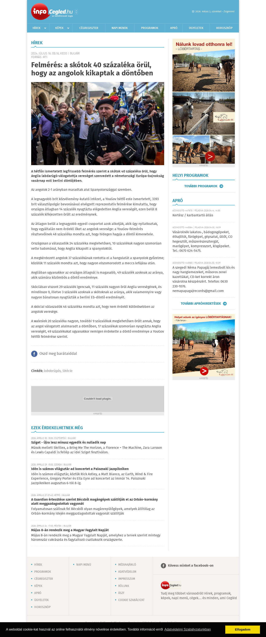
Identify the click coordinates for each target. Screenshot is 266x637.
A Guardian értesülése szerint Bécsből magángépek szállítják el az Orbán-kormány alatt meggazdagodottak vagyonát (94, 501)
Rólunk (123, 586)
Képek (59, 28)
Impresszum (126, 579)
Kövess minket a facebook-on (190, 565)
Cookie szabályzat (131, 600)
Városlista (76, 12)
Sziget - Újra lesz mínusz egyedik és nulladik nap (68, 442)
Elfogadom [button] (242, 629)
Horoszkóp (224, 28)
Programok (149, 28)
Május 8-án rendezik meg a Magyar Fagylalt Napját (70, 530)
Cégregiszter (88, 28)
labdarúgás (52, 371)
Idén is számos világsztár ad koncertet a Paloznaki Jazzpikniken (80, 469)
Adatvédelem (127, 572)
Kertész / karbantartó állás (192, 215)
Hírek (37, 28)
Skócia (67, 371)
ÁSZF (121, 593)
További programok (200, 186)
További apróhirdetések (201, 303)
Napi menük (120, 28)
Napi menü (83, 564)
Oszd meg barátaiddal (58, 354)
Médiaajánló (127, 564)
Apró (173, 28)
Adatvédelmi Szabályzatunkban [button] (187, 629)
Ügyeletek (196, 28)
